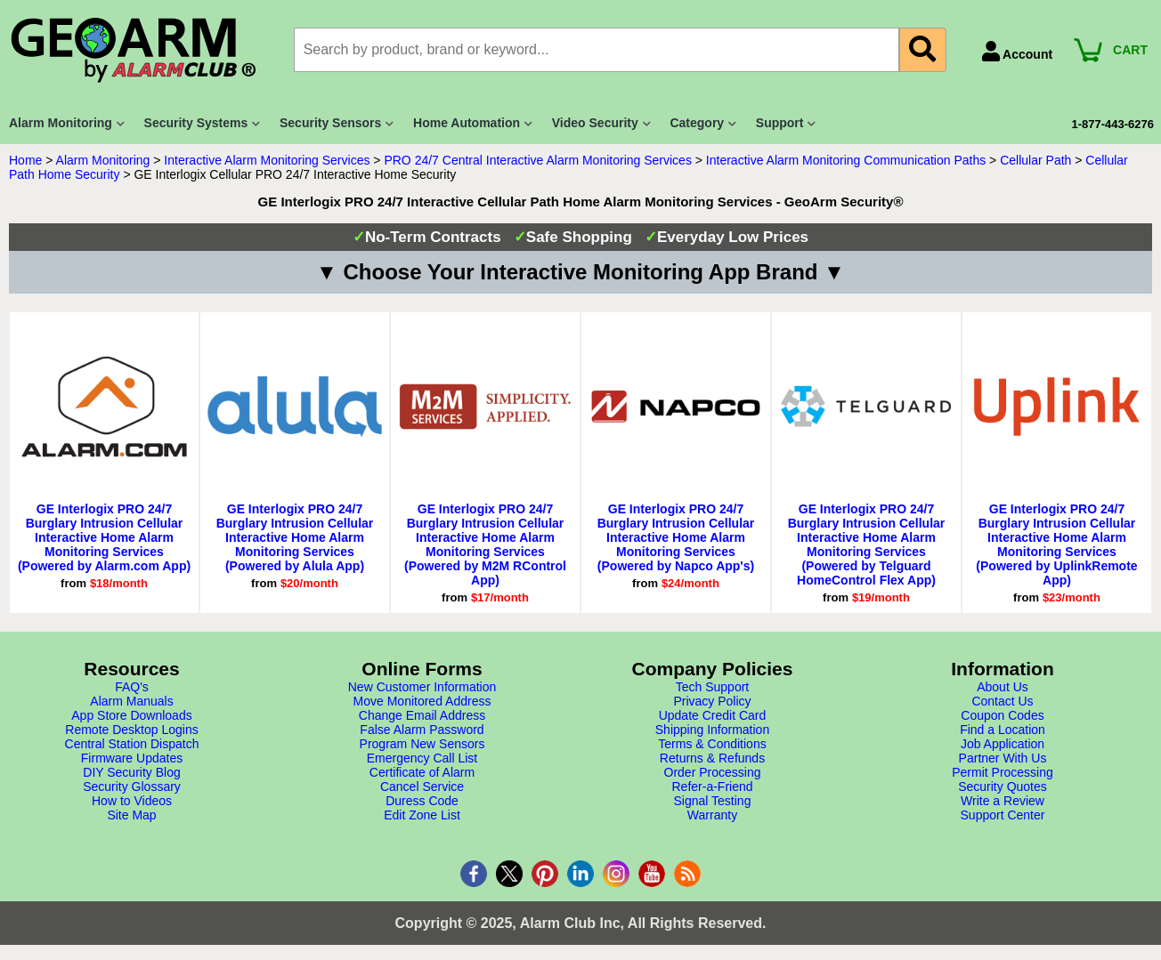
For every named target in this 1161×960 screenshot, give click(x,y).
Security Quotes (1002, 786)
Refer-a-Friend (711, 786)
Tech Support (713, 687)
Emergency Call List (422, 758)
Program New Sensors (422, 744)
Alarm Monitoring (103, 160)
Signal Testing (712, 801)
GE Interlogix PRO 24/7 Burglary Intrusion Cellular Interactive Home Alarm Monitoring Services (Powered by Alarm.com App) (104, 537)
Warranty (712, 815)
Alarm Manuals (131, 701)
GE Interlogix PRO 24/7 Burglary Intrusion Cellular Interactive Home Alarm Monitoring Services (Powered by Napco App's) (676, 537)
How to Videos (132, 801)
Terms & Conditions (712, 744)
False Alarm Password (421, 729)
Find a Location (1002, 729)
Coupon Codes (1002, 715)
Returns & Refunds (712, 758)
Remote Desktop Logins (131, 729)
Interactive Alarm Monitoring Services (266, 160)
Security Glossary (132, 786)
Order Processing (712, 772)
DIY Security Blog (131, 772)
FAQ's (132, 687)
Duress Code (422, 801)
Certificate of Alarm (422, 772)
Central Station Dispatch (132, 744)
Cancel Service (422, 786)
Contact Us (1002, 701)
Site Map (131, 815)
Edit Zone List (422, 815)
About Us (1002, 687)
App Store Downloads (131, 715)
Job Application (1002, 744)
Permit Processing (1002, 772)
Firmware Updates (132, 758)
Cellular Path (1035, 160)
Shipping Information (712, 729)
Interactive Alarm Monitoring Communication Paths (846, 160)
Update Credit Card (713, 715)
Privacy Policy (712, 701)
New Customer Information (422, 687)
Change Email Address (422, 715)
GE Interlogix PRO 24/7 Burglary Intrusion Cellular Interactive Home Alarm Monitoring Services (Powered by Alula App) (295, 537)
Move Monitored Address (422, 701)
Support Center (1003, 815)
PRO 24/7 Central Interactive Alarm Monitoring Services (537, 160)
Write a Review (1002, 801)
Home (25, 160)
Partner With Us (1003, 758)
